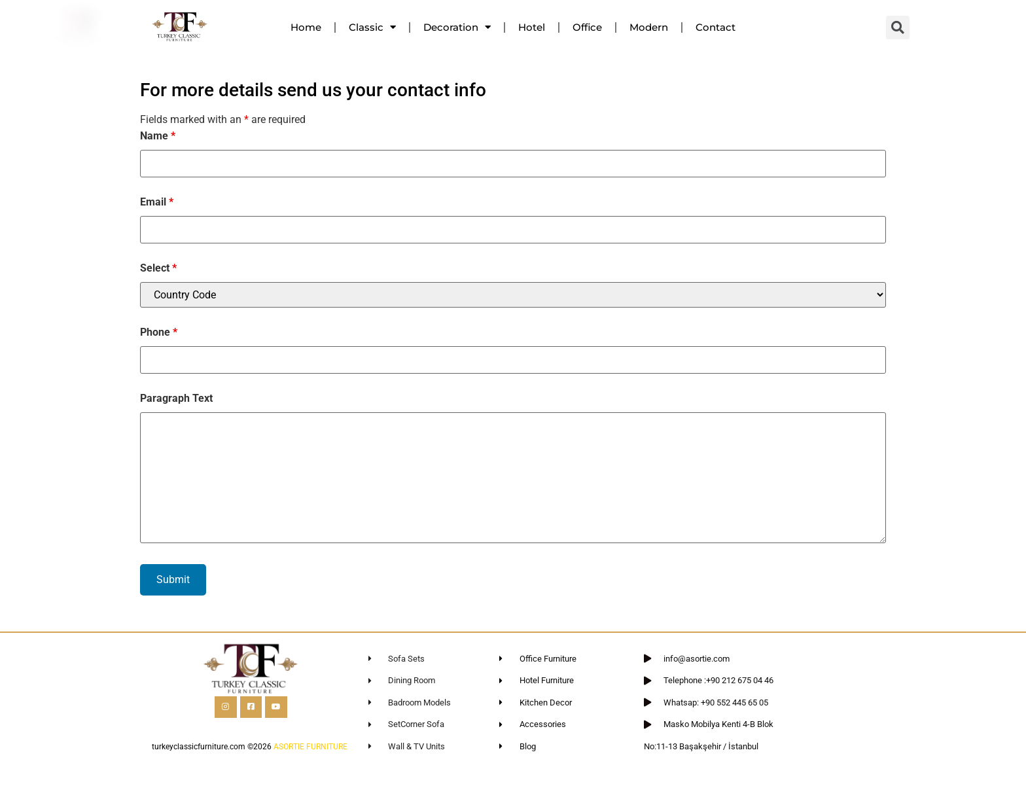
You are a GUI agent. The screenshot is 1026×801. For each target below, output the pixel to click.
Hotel (531, 27)
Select (158, 268)
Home (306, 27)
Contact (715, 27)
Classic (372, 27)
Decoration (457, 27)
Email (156, 202)
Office (587, 27)
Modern (648, 27)
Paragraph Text (176, 398)
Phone (158, 332)
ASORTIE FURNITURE (310, 746)
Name (157, 136)
